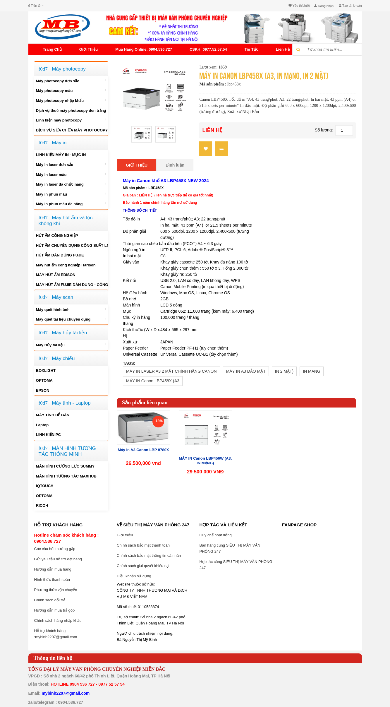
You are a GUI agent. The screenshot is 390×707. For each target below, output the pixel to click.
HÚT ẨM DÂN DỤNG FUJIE (60, 255)
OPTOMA (44, 380)
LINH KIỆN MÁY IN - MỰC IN (61, 155)
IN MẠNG (311, 371)
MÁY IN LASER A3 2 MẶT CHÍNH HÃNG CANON (171, 371)
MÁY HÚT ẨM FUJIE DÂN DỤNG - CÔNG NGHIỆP (72, 284)
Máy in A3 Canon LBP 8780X (143, 450)
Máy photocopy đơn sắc (71, 80)
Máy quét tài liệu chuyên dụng (71, 318)
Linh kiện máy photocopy (71, 119)
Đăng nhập (324, 6)
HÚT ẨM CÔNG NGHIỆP (57, 235)
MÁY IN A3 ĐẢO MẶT (246, 371)
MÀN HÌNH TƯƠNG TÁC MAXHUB (66, 476)
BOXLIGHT (46, 370)
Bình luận (175, 165)
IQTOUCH (45, 486)
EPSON (42, 390)
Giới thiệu (88, 49)
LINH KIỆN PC (48, 434)
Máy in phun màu (71, 193)
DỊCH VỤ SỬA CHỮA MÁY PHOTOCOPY (72, 130)
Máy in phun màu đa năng (71, 203)
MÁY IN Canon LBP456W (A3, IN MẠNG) (205, 460)
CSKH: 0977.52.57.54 (208, 49)
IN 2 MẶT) (284, 371)
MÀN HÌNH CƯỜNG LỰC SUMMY (65, 466)
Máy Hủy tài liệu (71, 344)
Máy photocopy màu (71, 90)
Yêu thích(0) (299, 5)
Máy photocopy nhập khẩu (71, 100)
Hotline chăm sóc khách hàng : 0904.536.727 (66, 538)
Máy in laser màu (71, 174)
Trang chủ (52, 49)
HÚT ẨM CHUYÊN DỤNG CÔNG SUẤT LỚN (72, 245)
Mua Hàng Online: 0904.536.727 (143, 49)
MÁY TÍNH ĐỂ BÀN (52, 415)
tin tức (251, 49)
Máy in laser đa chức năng (71, 183)
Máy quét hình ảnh (71, 309)
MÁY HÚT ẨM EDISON (55, 275)
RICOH (42, 505)
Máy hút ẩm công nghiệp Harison (66, 265)
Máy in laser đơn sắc (71, 164)
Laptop (42, 425)
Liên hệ (283, 49)
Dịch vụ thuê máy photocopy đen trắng (71, 110)
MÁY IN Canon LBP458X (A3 (152, 381)
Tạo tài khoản (350, 5)
